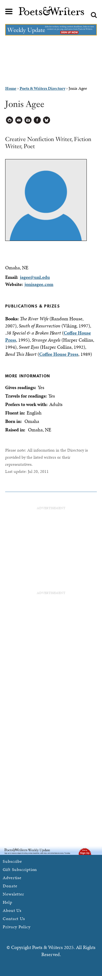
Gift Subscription (20, 869)
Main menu (9, 11)
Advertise (12, 877)
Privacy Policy (16, 927)
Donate (10, 886)
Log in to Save (28, 120)
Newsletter (13, 894)
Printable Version (9, 120)
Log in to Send (19, 120)
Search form (94, 15)
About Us (12, 910)
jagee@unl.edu (35, 277)
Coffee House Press (58, 354)
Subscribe (12, 861)
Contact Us (14, 918)
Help (7, 902)
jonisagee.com (38, 284)
